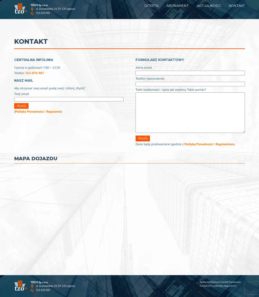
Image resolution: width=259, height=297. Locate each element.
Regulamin (53, 111)
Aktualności (209, 6)
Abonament (177, 6)
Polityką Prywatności (198, 144)
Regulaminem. (226, 144)
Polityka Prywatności (29, 111)
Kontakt (237, 6)
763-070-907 (43, 13)
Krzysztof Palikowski (229, 282)
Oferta (151, 6)
